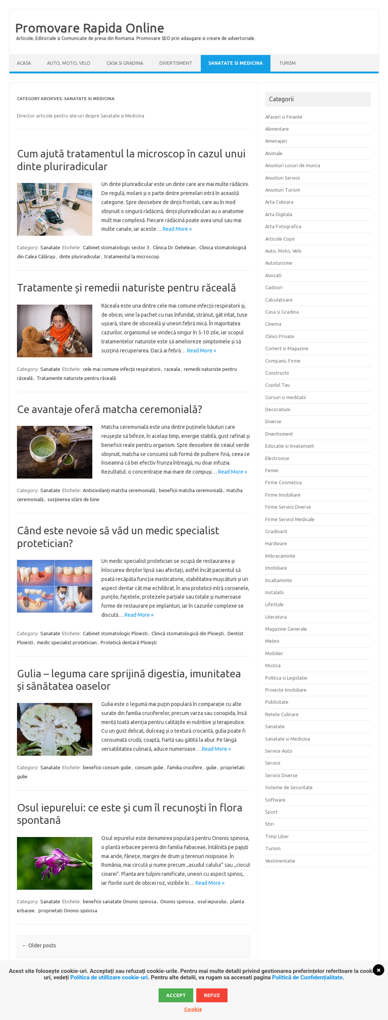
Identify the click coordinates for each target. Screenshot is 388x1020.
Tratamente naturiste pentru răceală (76, 378)
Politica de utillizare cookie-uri (109, 977)
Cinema (273, 323)
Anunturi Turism (282, 189)
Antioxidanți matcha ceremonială (119, 490)
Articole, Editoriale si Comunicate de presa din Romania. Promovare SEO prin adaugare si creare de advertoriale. (135, 38)
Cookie (193, 1009)
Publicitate (277, 701)
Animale (274, 153)
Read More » (177, 229)
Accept (176, 995)
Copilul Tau (277, 384)
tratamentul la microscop (131, 256)
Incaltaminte (278, 580)
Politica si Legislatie (286, 677)
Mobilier (274, 653)
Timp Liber (277, 836)
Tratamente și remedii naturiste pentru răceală (126, 287)
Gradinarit (276, 531)
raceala (172, 369)
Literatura (276, 616)
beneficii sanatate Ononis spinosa (119, 901)
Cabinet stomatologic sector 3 (116, 247)
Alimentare (277, 128)
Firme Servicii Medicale (290, 519)
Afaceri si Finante (283, 116)
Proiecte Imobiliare (286, 689)
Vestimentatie (280, 860)
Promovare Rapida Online (89, 27)
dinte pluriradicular (80, 256)
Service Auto (278, 750)
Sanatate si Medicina (235, 63)
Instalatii (274, 592)
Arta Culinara (279, 201)
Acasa (24, 63)
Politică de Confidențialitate (307, 977)
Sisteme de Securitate (289, 787)
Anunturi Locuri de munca (292, 165)
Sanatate (50, 247)
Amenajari (276, 140)
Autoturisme (278, 262)
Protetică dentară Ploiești (129, 642)
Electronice (277, 458)
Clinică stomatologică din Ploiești (187, 633)
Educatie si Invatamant (289, 445)
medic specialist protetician (67, 642)
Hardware (276, 543)
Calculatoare (279, 299)
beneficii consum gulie (107, 767)
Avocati (273, 275)
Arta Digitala (278, 214)
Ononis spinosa (177, 901)
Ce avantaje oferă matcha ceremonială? (109, 409)
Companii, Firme (283, 360)
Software (275, 799)
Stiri (269, 823)
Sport (271, 811)
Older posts (39, 945)
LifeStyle (274, 604)
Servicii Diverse (281, 775)
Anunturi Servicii (282, 177)
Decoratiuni (277, 409)
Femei (271, 470)
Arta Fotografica (283, 226)
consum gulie (149, 767)
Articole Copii (280, 238)
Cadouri (274, 287)
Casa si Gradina (125, 63)
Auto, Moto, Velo (68, 63)
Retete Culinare (282, 714)
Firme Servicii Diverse (288, 506)
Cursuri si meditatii (285, 397)
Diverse (273, 421)
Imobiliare (276, 567)
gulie (211, 767)
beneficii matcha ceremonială (191, 490)
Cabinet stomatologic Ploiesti (115, 633)
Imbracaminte (280, 555)
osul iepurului (211, 901)
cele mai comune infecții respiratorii (121, 369)
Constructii (277, 372)
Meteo (272, 640)
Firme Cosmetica (283, 482)
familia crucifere (184, 767)
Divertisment (175, 63)
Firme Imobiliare (283, 494)
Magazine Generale (286, 628)
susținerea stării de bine (73, 499)
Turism (287, 63)
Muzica (273, 665)
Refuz (212, 995)
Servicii (272, 762)
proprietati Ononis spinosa (67, 910)
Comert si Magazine (287, 348)
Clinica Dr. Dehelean (174, 247)
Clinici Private (279, 336)
